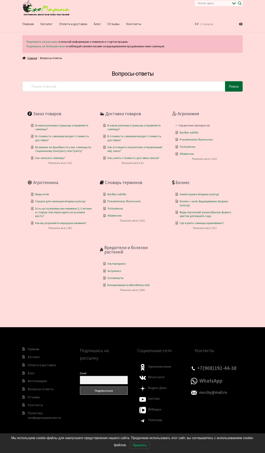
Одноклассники (159, 366)
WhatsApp (210, 380)
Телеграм (155, 420)
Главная (28, 24)
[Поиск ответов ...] (124, 86)
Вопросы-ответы (41, 389)
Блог (97, 24)
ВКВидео (154, 409)
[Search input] (214, 3)
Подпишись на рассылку (42, 42)
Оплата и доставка (73, 24)
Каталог (46, 24)
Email (83, 373)
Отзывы (113, 24)
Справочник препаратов (194, 125)
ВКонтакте (156, 377)
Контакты (133, 24)
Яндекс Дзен (157, 388)
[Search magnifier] (240, 3)
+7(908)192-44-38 (216, 368)
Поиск (234, 86)
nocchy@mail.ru (213, 392)
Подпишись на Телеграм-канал (46, 46)
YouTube (154, 398)
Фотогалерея (37, 381)
